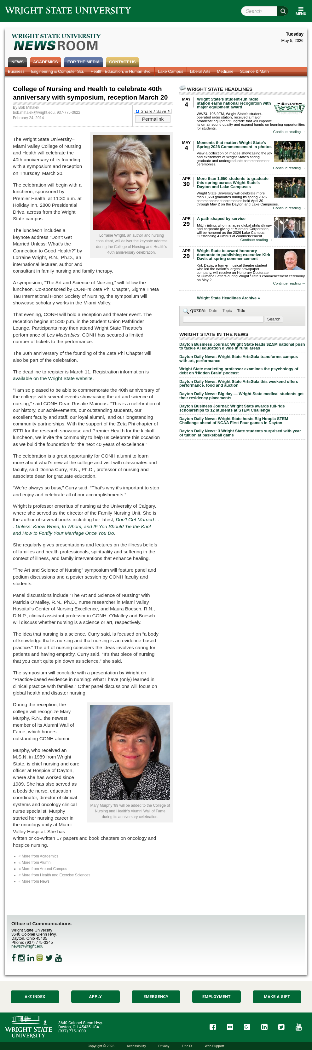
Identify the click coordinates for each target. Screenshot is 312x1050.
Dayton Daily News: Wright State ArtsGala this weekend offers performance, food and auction (238, 383)
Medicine (225, 71)
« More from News (34, 881)
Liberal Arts (200, 71)
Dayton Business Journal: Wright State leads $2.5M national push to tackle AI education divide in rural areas (242, 346)
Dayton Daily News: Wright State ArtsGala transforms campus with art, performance (238, 358)
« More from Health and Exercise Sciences (54, 875)
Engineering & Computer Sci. (57, 71)
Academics (45, 62)
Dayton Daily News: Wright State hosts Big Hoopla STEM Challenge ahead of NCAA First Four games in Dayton (233, 420)
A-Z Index (35, 996)
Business (16, 71)
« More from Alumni (35, 862)
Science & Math (254, 71)
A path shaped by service (221, 218)
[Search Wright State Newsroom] (274, 319)
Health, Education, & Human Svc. (120, 71)
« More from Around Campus (43, 869)
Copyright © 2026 (101, 1046)
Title (241, 310)
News (17, 62)
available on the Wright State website (52, 378)
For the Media (83, 62)
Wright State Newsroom (56, 43)
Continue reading (289, 132)
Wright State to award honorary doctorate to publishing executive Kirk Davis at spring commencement (233, 254)
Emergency (156, 996)
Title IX (187, 1046)
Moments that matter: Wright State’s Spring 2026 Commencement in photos (234, 144)
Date (213, 310)
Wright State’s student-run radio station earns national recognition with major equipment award (234, 103)
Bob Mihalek (28, 107)
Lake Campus (170, 71)
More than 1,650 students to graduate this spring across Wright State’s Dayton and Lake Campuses (233, 182)
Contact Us (122, 62)
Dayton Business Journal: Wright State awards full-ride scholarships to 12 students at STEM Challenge (232, 408)
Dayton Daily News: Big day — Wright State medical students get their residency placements (241, 395)
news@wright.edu (27, 946)
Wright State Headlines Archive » (228, 298)
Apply (95, 996)
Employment (216, 996)
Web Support (214, 1046)
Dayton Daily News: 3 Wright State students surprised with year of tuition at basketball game (240, 433)
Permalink (153, 119)
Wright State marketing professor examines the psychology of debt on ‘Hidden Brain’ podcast (238, 370)
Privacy (163, 1046)
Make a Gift (277, 996)
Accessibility (136, 1046)
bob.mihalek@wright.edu (34, 112)
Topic (227, 310)
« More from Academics (38, 856)
